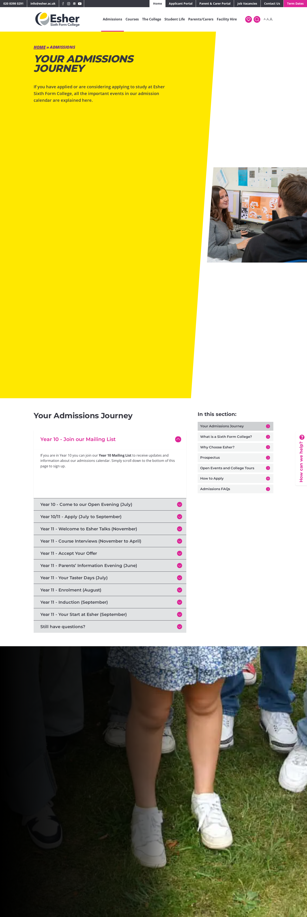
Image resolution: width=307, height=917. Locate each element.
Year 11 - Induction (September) (74, 602)
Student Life (174, 19)
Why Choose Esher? (217, 447)
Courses (132, 19)
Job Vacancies (247, 3)
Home (157, 3)
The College (151, 19)
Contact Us (272, 3)
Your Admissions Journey (222, 426)
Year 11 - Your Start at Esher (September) (83, 614)
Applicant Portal (180, 3)
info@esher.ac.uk (43, 3)
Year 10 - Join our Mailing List (78, 439)
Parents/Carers (200, 19)
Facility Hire (227, 19)
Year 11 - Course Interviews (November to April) (90, 541)
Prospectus (210, 458)
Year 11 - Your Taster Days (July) (74, 577)
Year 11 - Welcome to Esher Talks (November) (88, 528)
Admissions (112, 19)
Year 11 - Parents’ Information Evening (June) (88, 565)
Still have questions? (62, 626)
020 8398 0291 (13, 3)
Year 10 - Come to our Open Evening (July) (86, 504)
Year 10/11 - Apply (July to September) (81, 516)
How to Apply (212, 478)
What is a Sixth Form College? (226, 437)
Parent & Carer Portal (214, 3)
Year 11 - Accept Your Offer (68, 553)
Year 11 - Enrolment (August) (70, 590)
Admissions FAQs (215, 489)
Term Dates (295, 3)
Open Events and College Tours (227, 468)
